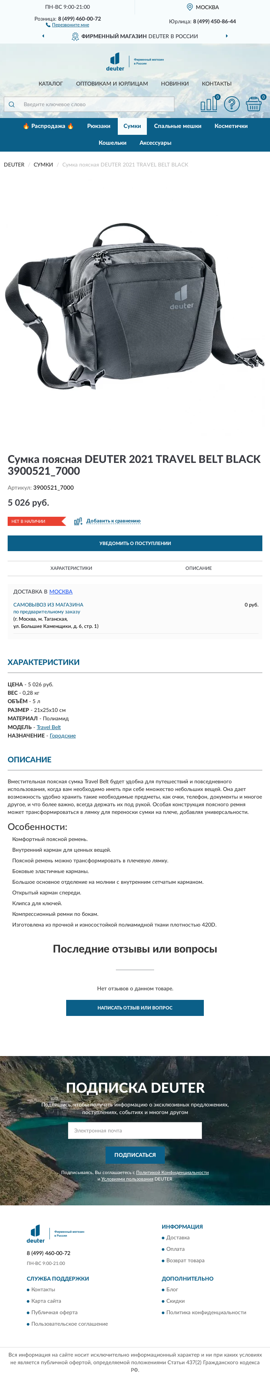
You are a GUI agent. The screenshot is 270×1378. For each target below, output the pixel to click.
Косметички (231, 126)
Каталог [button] (51, 84)
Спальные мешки (178, 126)
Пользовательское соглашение (69, 1324)
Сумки (132, 126)
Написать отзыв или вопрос (135, 1008)
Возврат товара (185, 1261)
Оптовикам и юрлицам (112, 84)
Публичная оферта (54, 1313)
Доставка (178, 1238)
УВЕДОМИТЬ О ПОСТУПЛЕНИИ (135, 543)
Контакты (217, 84)
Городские (63, 736)
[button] (67, 24)
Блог (172, 1290)
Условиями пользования (127, 1179)
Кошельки (113, 143)
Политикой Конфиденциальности (172, 1172)
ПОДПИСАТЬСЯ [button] (135, 1155)
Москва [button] (61, 592)
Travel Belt (49, 727)
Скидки (175, 1301)
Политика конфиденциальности (206, 1313)
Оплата (175, 1249)
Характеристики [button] (71, 568)
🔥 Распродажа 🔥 (48, 126)
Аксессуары (155, 143)
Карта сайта (46, 1301)
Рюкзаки (99, 126)
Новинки (175, 84)
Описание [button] (198, 568)
